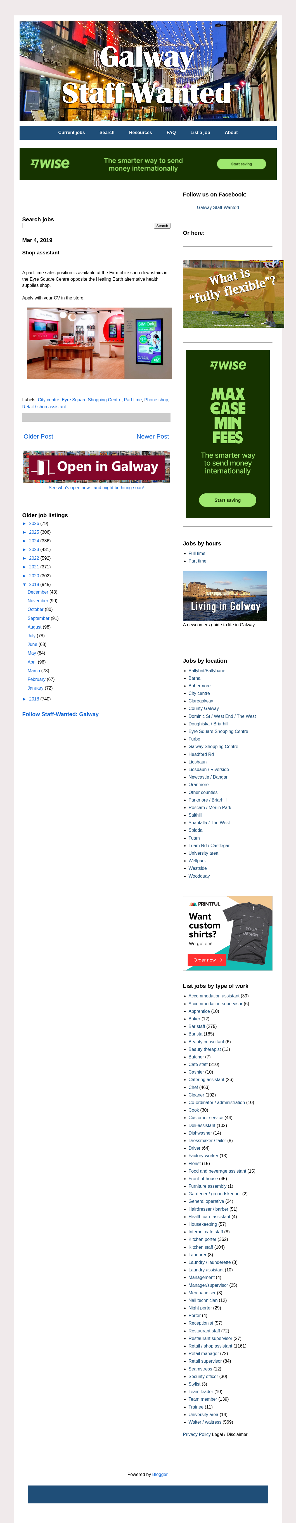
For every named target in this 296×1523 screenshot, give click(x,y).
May (32, 653)
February (37, 679)
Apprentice (199, 1011)
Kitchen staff (201, 1247)
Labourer (198, 1254)
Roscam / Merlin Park (210, 807)
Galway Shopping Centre (213, 746)
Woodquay (199, 876)
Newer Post (153, 436)
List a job (200, 132)
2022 (34, 558)
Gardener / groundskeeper (215, 1193)
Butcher (196, 1057)
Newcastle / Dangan (209, 777)
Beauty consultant (206, 1041)
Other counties (203, 792)
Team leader (201, 1391)
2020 (34, 575)
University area (204, 853)
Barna (195, 678)
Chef (193, 1087)
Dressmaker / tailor (207, 1140)
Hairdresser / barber (208, 1209)
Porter (195, 1315)
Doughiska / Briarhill (208, 723)
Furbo (194, 739)
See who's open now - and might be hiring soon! (96, 487)
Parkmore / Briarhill (208, 800)
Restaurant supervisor (211, 1338)
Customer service (206, 1117)
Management (202, 1277)
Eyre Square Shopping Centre (91, 399)
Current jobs (71, 132)
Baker (194, 1018)
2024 (34, 540)
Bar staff (197, 1026)
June (33, 644)
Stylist (195, 1384)
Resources (140, 132)
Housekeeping (203, 1224)
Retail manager (204, 1353)
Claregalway (201, 701)
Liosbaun (198, 762)
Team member (203, 1399)
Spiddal (196, 830)
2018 (34, 699)
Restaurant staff (204, 1330)
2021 (34, 566)
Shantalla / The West (209, 822)
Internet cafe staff (206, 1231)
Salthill (195, 815)
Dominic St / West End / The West (222, 716)
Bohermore (200, 685)
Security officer (203, 1376)
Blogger (159, 1474)
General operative (206, 1201)
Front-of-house (203, 1178)
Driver (195, 1148)
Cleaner (196, 1095)
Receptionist (201, 1323)
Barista (196, 1034)
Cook (194, 1110)
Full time (197, 553)
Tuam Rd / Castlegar (209, 845)
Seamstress (200, 1369)
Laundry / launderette (210, 1262)
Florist (195, 1163)
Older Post (38, 436)
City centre (48, 399)
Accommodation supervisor (216, 1003)
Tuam (194, 838)
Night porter (200, 1308)
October (36, 609)
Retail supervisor (205, 1361)
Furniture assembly (208, 1186)
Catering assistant (206, 1079)
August (35, 627)
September (39, 618)
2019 (34, 584)
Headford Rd (201, 754)
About (231, 132)
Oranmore (199, 784)
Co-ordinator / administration (217, 1102)
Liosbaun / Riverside (209, 769)
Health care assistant (209, 1216)
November (38, 600)
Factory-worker (204, 1155)
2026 (34, 523)
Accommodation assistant (214, 996)
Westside (198, 868)
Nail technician (203, 1300)
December (38, 592)
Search (107, 132)
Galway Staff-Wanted (218, 207)
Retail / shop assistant (44, 406)
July (32, 635)
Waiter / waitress (205, 1422)
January (36, 688)
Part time (133, 399)
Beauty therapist (205, 1049)
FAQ (171, 132)
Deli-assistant (202, 1125)
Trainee (196, 1407)
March (34, 670)
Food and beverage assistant (217, 1171)
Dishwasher (200, 1133)
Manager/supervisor (208, 1285)
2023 (34, 549)
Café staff (198, 1064)
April (33, 662)
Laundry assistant (206, 1269)
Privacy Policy (197, 1434)
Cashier (196, 1072)
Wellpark (197, 860)
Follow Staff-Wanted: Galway (60, 714)
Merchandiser (202, 1292)
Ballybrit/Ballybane (207, 670)
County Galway (204, 708)
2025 (34, 532)
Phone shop (156, 399)
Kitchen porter (203, 1239)
